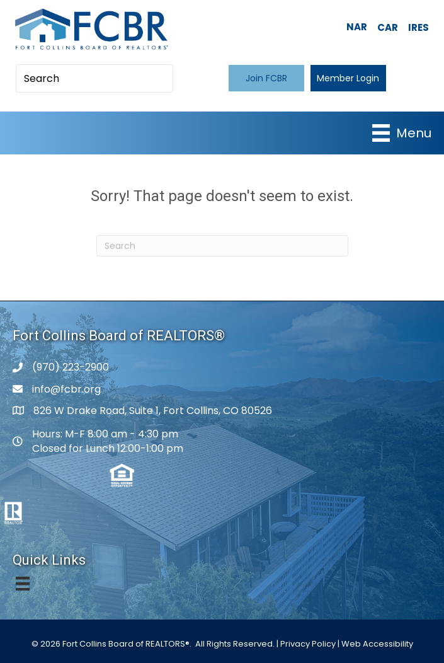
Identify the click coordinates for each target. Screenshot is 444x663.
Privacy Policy (308, 644)
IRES (418, 27)
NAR (356, 26)
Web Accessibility (377, 644)
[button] (266, 78)
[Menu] (402, 133)
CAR (387, 27)
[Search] (222, 246)
